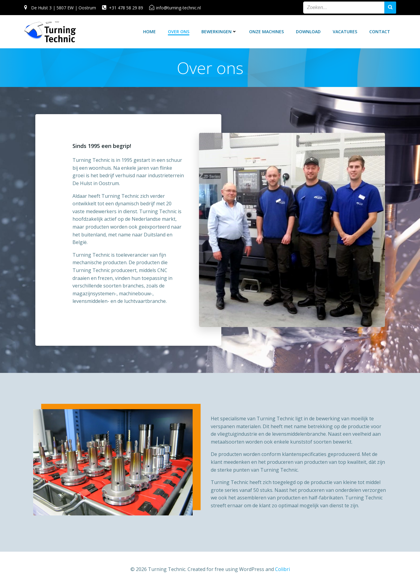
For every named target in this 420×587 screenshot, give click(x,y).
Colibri (282, 569)
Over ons (178, 31)
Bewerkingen (219, 31)
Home (149, 31)
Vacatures (345, 31)
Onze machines (266, 31)
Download (308, 31)
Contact (379, 31)
